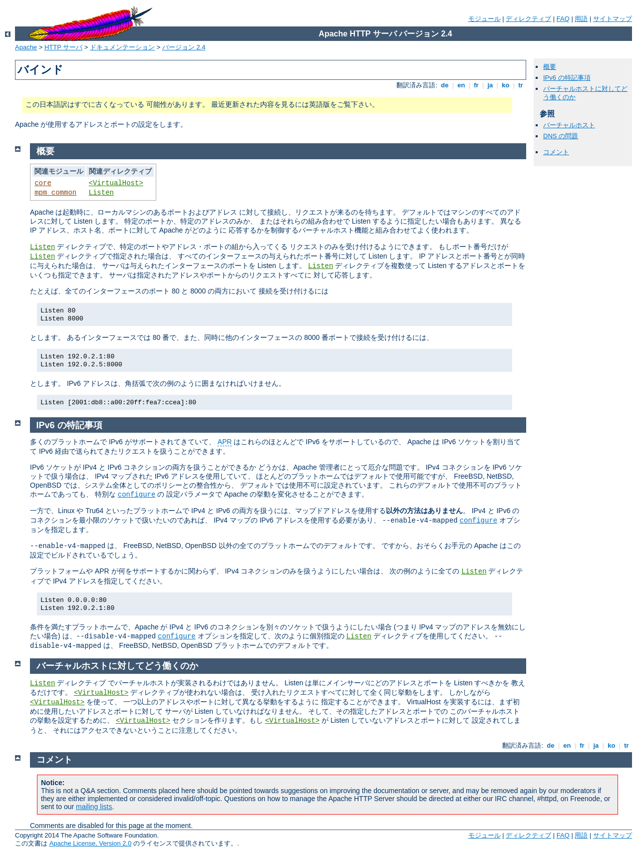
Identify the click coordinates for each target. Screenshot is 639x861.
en (461, 85)
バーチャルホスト (569, 125)
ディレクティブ (528, 18)
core (42, 183)
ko (505, 85)
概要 (549, 66)
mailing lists (94, 807)
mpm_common (55, 193)
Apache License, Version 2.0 (90, 843)
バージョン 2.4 (184, 47)
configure (137, 495)
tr (521, 85)
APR (225, 442)
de (444, 85)
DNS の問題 (560, 136)
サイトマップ (612, 18)
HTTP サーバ (63, 47)
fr (476, 85)
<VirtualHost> (116, 183)
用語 (581, 18)
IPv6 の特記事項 (567, 77)
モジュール (484, 18)
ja (490, 85)
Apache (26, 47)
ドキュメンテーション (122, 47)
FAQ (563, 18)
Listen (101, 193)
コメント (556, 152)
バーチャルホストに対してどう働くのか (117, 666)
